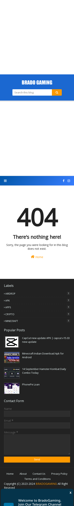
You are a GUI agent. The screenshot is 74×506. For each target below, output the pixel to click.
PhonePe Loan (31, 384)
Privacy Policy (59, 473)
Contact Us (39, 473)
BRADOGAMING (46, 484)
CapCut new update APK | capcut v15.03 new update (46, 340)
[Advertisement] (37, 37)
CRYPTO (37, 314)
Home (37, 257)
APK (37, 300)
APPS (37, 307)
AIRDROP (37, 293)
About (23, 473)
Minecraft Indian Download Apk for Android (43, 355)
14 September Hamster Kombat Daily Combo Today (44, 371)
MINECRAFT (37, 321)
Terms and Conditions (37, 479)
